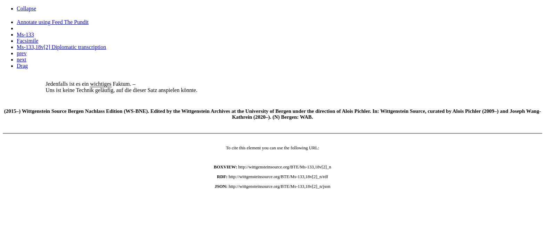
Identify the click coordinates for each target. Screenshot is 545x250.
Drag (22, 66)
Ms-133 (25, 35)
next (21, 59)
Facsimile (27, 41)
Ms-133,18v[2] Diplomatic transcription (61, 47)
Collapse (26, 8)
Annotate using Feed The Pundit (53, 22)
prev (21, 53)
